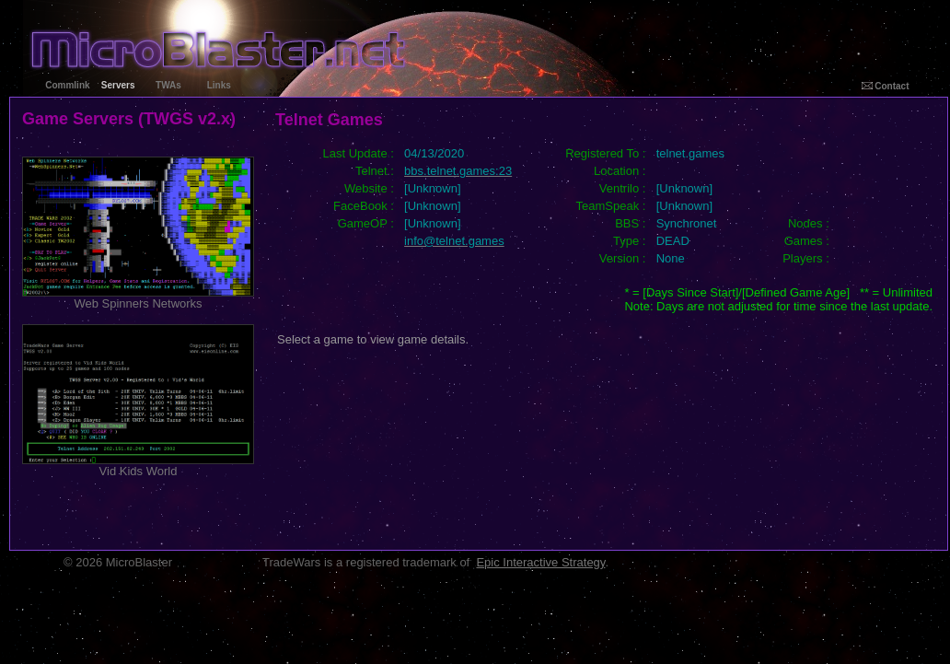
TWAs (168, 85)
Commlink (67, 85)
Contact (885, 86)
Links (219, 85)
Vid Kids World (138, 465)
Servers (118, 85)
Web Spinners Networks (138, 297)
